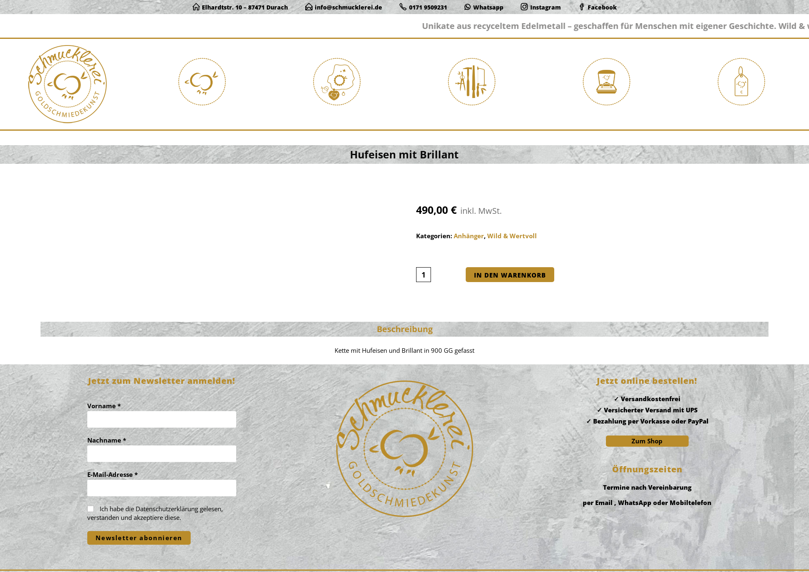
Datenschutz (677, 563)
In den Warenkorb (510, 260)
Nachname (106, 425)
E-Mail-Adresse (112, 460)
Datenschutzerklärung (167, 494)
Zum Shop (647, 426)
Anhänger (469, 221)
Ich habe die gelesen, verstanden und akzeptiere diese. (155, 498)
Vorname (104, 391)
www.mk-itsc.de (150, 563)
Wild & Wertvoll (512, 221)
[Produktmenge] (423, 260)
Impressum (640, 563)
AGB (704, 563)
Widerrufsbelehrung (742, 563)
